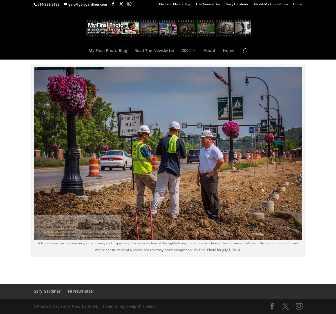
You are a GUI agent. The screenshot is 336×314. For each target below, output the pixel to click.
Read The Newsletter (154, 51)
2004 (186, 51)
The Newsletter (208, 4)
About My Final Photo (271, 4)
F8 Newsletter (81, 291)
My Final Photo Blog (175, 4)
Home (298, 4)
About (210, 51)
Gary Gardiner (237, 4)
